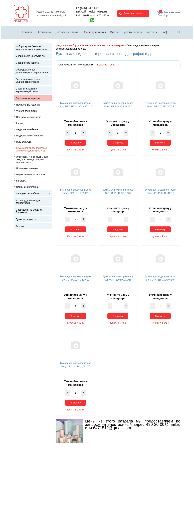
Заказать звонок (134, 13)
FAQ (164, 32)
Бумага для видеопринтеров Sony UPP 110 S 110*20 (118, 191)
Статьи (114, 32)
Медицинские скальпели (29, 135)
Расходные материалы (28, 98)
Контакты (151, 32)
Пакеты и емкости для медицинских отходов (28, 80)
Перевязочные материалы (30, 174)
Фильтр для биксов (26, 111)
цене (112, 64)
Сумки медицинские (26, 219)
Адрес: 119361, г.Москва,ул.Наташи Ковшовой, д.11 (52, 13)
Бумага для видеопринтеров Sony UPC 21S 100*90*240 (160, 278)
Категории (94, 45)
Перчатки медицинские (28, 117)
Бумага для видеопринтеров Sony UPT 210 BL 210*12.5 (118, 105)
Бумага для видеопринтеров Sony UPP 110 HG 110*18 (160, 191)
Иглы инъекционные (27, 168)
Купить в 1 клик (75, 149)
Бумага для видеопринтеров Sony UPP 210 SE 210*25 (160, 105)
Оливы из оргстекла (27, 187)
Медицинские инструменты (30, 56)
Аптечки (20, 226)
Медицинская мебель (27, 193)
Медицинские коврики (28, 62)
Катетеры (21, 180)
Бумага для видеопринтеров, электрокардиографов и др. (32, 149)
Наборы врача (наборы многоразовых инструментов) (31, 47)
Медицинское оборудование (71, 45)
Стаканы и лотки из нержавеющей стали (27, 90)
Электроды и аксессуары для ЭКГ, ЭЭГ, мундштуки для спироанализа (32, 159)
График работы (132, 32)
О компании (44, 32)
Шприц (20, 123)
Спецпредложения (94, 32)
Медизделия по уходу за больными (29, 211)
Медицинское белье (27, 129)
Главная (27, 32)
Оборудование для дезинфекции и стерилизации (32, 71)
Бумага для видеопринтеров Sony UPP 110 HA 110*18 (118, 278)
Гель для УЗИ (23, 141)
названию (101, 64)
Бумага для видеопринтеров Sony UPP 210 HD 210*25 (75, 191)
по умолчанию (85, 64)
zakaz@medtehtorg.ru (91, 11)
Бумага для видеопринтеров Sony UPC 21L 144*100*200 (75, 365)
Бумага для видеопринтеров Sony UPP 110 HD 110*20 (75, 278)
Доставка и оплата (67, 32)
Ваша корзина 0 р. (169, 14)
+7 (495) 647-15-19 (88, 8)
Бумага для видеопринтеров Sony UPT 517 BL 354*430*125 (75, 105)
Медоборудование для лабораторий (28, 201)
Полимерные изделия (28, 104)
